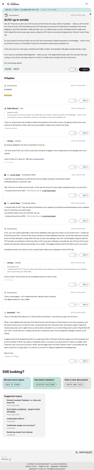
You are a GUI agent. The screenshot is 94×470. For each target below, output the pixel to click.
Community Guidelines (58, 466)
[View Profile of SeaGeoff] (11, 313)
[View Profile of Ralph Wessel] (12, 108)
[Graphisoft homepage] (84, 453)
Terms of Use (43, 466)
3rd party (8, 69)
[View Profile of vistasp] (10, 141)
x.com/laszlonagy (49, 191)
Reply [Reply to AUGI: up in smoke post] (85, 69)
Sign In (90, 4)
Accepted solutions (45, 385)
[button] (71, 69)
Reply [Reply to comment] (85, 101)
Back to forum (12, 385)
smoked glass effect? (15, 419)
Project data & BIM (13, 405)
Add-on (16, 69)
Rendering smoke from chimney (20, 432)
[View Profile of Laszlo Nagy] (15, 175)
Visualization (11, 421)
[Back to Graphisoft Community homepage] (13, 4)
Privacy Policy (31, 466)
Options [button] (88, 10)
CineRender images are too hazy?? (21, 425)
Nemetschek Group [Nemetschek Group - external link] (57, 469)
